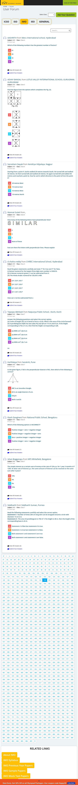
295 (31, 614)
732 (54, 707)
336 (72, 621)
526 (63, 662)
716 (54, 703)
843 (49, 731)
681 (40, 696)
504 (36, 659)
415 (67, 638)
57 (68, 563)
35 (57, 559)
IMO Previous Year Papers (18, 765)
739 (13, 710)
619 (49, 683)
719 (67, 703)
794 (45, 720)
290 (8, 614)
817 (4, 727)
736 (72, 707)
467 (13, 652)
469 (22, 652)
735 (67, 707)
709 (22, 703)
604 (54, 679)
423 (31, 642)
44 (18, 563)
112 (70, 573)
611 (13, 683)
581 (22, 676)
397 (58, 635)
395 (49, 635)
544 (72, 666)
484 (17, 655)
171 (49, 587)
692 (17, 700)
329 (40, 621)
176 (72, 587)
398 (63, 635)
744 (36, 710)
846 (63, 731)
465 (4, 652)
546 (8, 669)
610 (8, 683)
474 (45, 652)
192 (72, 590)
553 (40, 669)
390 (26, 635)
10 (34, 556)
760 (36, 714)
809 (40, 724)
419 (13, 642)
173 (58, 587)
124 (54, 577)
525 (58, 662)
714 (45, 703)
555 (49, 669)
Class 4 (22, 40)
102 (24, 573)
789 (22, 720)
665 (40, 693)
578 (8, 676)
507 (49, 659)
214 (26, 597)
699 (49, 700)
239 (67, 601)
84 (26, 570)
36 (60, 559)
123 (49, 577)
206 (63, 594)
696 (36, 700)
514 (8, 662)
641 (4, 690)
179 (13, 590)
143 (67, 580)
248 (36, 604)
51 (45, 563)
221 (58, 597)
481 (4, 655)
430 (63, 642)
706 (8, 703)
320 (72, 618)
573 (58, 672)
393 (40, 635)
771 (13, 717)
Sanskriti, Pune (28, 362)
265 (40, 607)
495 (67, 655)
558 (63, 669)
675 (13, 696)
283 (49, 611)
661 (22, 693)
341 (22, 625)
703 (67, 700)
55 (60, 563)
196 (17, 594)
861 (58, 734)
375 (31, 631)
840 (36, 731)
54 (57, 563)
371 (13, 631)
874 (45, 738)
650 (45, 690)
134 (26, 580)
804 (17, 724)
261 (22, 607)
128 (72, 577)
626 (8, 686)
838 (26, 731)
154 (45, 583)
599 (31, 679)
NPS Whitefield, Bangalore (39, 459)
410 (45, 638)
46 (26, 563)
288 (72, 611)
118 (26, 577)
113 (4, 577)
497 (4, 659)
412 (54, 638)
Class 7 (22, 314)
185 (40, 590)
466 (8, 652)
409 (40, 638)
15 (54, 556)
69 (41, 566)
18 (65, 556)
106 (42, 573)
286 (63, 611)
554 (45, 669)
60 (7, 566)
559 (67, 669)
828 (54, 727)
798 (63, 720)
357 (22, 628)
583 (31, 676)
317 (58, 618)
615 (31, 683)
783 (67, 717)
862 (63, 734)
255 (67, 604)
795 (49, 720)
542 (63, 666)
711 (31, 703)
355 (13, 628)
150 (26, 583)
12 (42, 556)
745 (40, 710)
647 (31, 690)
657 (4, 693)
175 (67, 587)
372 (17, 631)
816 (72, 724)
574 (63, 672)
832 (72, 727)
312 (36, 618)
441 (40, 645)
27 (26, 559)
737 (4, 710)
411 (49, 638)
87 (38, 570)
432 (72, 642)
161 (4, 587)
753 (4, 714)
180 (17, 590)
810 (45, 724)
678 (26, 696)
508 (54, 659)
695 (31, 700)
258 (8, 607)
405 (22, 638)
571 (49, 672)
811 (49, 724)
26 (22, 559)
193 (4, 594)
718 (63, 703)
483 (13, 655)
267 (49, 607)
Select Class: (44, 14)
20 (73, 556)
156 (54, 583)
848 (72, 731)
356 (17, 628)
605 (58, 679)
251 (49, 604)
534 (26, 666)
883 (13, 741)
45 (22, 563)
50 (41, 563)
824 (36, 727)
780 (54, 717)
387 (13, 635)
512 (72, 659)
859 (49, 734)
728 (36, 707)
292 (17, 614)
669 (58, 693)
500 (17, 659)
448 (72, 645)
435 (13, 645)
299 (49, 614)
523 (49, 662)
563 (13, 672)
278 (26, 611)
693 (22, 700)
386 (8, 635)
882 (8, 741)
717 (58, 703)
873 (40, 738)
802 (8, 724)
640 (72, 686)
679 (31, 696)
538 (45, 666)
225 (4, 601)
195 (13, 594)
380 (54, 631)
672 (72, 693)
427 (49, 642)
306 (8, 618)
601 (40, 679)
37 (64, 559)
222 (63, 597)
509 (58, 659)
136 (36, 580)
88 (41, 570)
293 (22, 614)
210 (8, 597)
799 (67, 720)
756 (17, 714)
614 (26, 683)
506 (45, 659)
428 (54, 642)
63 (18, 566)
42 (11, 563)
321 (4, 621)
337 (4, 625)
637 (58, 686)
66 (30, 566)
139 (49, 580)
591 (67, 676)
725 (22, 707)
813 (58, 724)
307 (13, 618)
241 (4, 604)
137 (40, 580)
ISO (15, 21)
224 (72, 597)
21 (3, 559)
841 (40, 731)
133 (22, 580)
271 (67, 607)
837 (22, 731)
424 (36, 642)
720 (72, 703)
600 (36, 679)
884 (17, 741)
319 (67, 618)
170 (45, 587)
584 (36, 676)
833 (4, 731)
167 (31, 587)
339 (13, 625)
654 (63, 690)
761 (40, 714)
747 (49, 710)
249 (40, 604)
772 (17, 717)
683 (49, 696)
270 (63, 607)
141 (58, 580)
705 (4, 703)
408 (36, 638)
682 (45, 696)
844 (54, 731)
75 (64, 566)
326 (26, 621)
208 (72, 594)
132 (17, 580)
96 (72, 570)
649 (40, 690)
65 (26, 566)
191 (67, 590)
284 (54, 611)
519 (31, 662)
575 (67, 672)
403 (13, 638)
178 (8, 590)
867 (13, 738)
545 (4, 669)
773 (22, 717)
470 (26, 652)
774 (26, 717)
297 (40, 614)
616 (36, 683)
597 (22, 679)
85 (30, 570)
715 (49, 703)
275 (13, 611)
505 (40, 659)
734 (63, 707)
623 (67, 683)
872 (36, 738)
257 (4, 607)
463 (67, 649)
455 (31, 649)
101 (20, 573)
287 (67, 611)
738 (8, 710)
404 (17, 638)
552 (36, 669)
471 (31, 652)
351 (67, 625)
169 (40, 587)
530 (8, 666)
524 (54, 662)
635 (49, 686)
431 (67, 642)
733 (58, 707)
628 (17, 686)
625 (4, 686)
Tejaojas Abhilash (15, 312)
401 (4, 638)
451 (13, 649)
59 (3, 566)
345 (40, 625)
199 (31, 594)
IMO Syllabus (10, 760)
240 (72, 601)
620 (54, 683)
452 (17, 649)
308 (17, 618)
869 (22, 738)
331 (49, 621)
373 (22, 631)
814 (63, 724)
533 (22, 666)
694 (26, 700)
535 (31, 666)
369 (4, 631)
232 (36, 601)
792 (36, 720)
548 (17, 669)
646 (26, 690)
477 (58, 652)
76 (68, 566)
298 (45, 614)
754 (8, 714)
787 (13, 720)
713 (40, 703)
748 (54, 710)
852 (17, 734)
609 (4, 683)
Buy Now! (71, 783)
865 (4, 738)
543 (67, 666)
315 (49, 618)
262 (26, 607)
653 (58, 690)
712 (36, 703)
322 (8, 621)
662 (26, 693)
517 (22, 662)
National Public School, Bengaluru (42, 417)
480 (72, 652)
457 (40, 649)
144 (72, 580)
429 (58, 642)
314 (45, 618)
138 (45, 580)
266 (45, 607)
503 (31, 659)
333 (58, 621)
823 (31, 727)
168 (36, 587)
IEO (33, 21)
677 (22, 696)
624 (72, 683)
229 (22, 601)
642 (8, 690)
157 (58, 583)
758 (26, 714)
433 (4, 645)
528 (72, 662)
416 (72, 638)
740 (17, 710)
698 (45, 700)
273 (4, 611)
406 (26, 638)
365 (58, 628)
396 (54, 635)
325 (22, 621)
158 (63, 583)
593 (4, 679)
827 (49, 727)
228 (17, 601)
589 (58, 676)
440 (36, 645)
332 (54, 621)
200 (36, 594)
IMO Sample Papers (14, 770)
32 (45, 559)
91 (53, 570)
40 (3, 563)
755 (13, 714)
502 (26, 659)
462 (63, 649)
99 (11, 573)
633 (40, 686)
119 (31, 577)
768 (72, 714)
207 (67, 594)
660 (17, 693)
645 (22, 690)
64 (22, 566)
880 (72, 738)
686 (63, 696)
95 (68, 570)
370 (8, 631)
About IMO (9, 754)
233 (40, 601)
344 (36, 625)
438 (26, 645)
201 (40, 594)
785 (4, 720)
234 (45, 601)
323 (13, 621)
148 (17, 583)
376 (36, 631)
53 (53, 563)
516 (17, 662)
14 (50, 556)
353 (4, 628)
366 (63, 628)
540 (54, 666)
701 (58, 700)
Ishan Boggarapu (15, 459)
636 (54, 686)
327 (31, 621)
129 (4, 580)
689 (4, 700)
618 (45, 683)
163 (13, 587)
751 (67, 710)
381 (58, 631)
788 (17, 720)
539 (49, 666)
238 (63, 601)
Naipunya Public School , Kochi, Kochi (44, 312)
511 (67, 659)
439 (31, 645)
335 (67, 621)
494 (63, 655)
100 (15, 573)
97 (3, 573)
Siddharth (11, 505)
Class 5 (22, 84)
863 (67, 734)
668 (54, 693)
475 (49, 652)
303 (67, 614)
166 (26, 587)
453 (22, 649)
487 (31, 655)
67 (34, 566)
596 (17, 679)
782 (63, 717)
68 (38, 566)
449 (4, 649)
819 (13, 727)
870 (26, 738)
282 (45, 611)
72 (53, 566)
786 (8, 720)
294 (26, 614)
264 (36, 607)
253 (58, 604)
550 (26, 669)
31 (41, 559)
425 (40, 642)
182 (26, 590)
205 (58, 594)
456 (36, 649)
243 (13, 604)
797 (58, 720)
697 (40, 700)
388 (17, 635)
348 (54, 625)
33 (49, 559)
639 (67, 686)
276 (17, 611)
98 (7, 573)
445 (58, 645)
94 (64, 570)
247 (31, 604)
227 (13, 601)
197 (22, 594)
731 (49, 707)
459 (49, 649)
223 (67, 597)
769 (4, 717)
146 (8, 583)
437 (22, 645)
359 (31, 628)
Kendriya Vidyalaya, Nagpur (40, 164)
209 (4, 597)
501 (22, 659)
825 (40, 727)
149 (22, 583)
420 (17, 642)
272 (72, 607)
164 (17, 587)
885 (22, 741)
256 (72, 604)
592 (72, 676)
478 (63, 652)
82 (18, 570)
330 (45, 621)
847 (67, 731)
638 (63, 686)
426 (45, 642)
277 (22, 611)
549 (22, 669)
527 (67, 662)
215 (31, 597)
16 (57, 556)
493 (58, 655)
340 (17, 625)
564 (17, 672)
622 (63, 683)
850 (8, 734)
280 (36, 611)
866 (8, 738)
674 (8, 696)
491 (49, 655)
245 (22, 604)
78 (3, 570)
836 (17, 731)
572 (54, 672)
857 (40, 734)
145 (4, 583)
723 (13, 707)
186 (45, 590)
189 (58, 590)
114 (8, 577)
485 (22, 655)
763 (49, 714)
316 (54, 618)
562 (8, 672)
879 (67, 738)
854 (26, 734)
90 (49, 570)
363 (49, 628)
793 (40, 720)
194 (8, 594)
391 (31, 635)
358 (26, 628)
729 (40, 707)
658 (8, 693)
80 (11, 570)
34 (53, 559)
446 (63, 645)
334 (63, 621)
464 (72, 649)
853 (22, 734)
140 (54, 580)
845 (58, 731)
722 (8, 707)
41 (7, 563)
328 (36, 621)
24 (15, 559)
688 (72, 696)
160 (72, 583)
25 (18, 559)
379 (49, 631)
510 (63, 659)
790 (26, 720)
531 (13, 666)
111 (65, 573)
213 (22, 597)
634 (45, 686)
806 (26, 724)
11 (38, 556)
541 (58, 666)
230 (26, 601)
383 (67, 631)
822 (26, 727)
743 (31, 710)
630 (26, 686)
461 (58, 649)
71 (49, 566)
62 (15, 566)
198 (26, 594)
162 (8, 587)
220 (54, 597)
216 (36, 597)
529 (4, 666)
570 (45, 672)
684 (54, 696)
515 (13, 662)
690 (8, 700)
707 (13, 703)
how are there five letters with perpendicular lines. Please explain (41, 234)
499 (13, 659)
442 (45, 645)
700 (54, 700)
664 (36, 693)
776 (36, 717)
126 (63, 577)
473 (40, 652)
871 (31, 738)
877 (58, 738)
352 (72, 625)
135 (31, 580)
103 (29, 573)
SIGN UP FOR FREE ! (70, 3)
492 (54, 655)
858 (45, 734)
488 (36, 655)
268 (54, 607)
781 (58, 717)
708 (17, 703)
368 (72, 628)
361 (40, 628)
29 (34, 559)
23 (11, 559)
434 (8, 645)
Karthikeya (12, 362)
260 (17, 607)
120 (36, 577)
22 (7, 559)
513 (4, 662)
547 (13, 669)
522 (45, 662)
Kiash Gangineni (14, 417)
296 (36, 614)
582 (26, 676)
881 (4, 741)
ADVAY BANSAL (14, 79)
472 (36, 652)
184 (36, 590)
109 (56, 573)
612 (17, 683)
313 (40, 618)
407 (31, 638)
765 (58, 714)
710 (26, 703)
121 (40, 577)
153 (40, 583)
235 (49, 601)
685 (58, 696)
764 (54, 714)
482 (8, 655)
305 (4, 618)
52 (49, 563)
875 (49, 738)
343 (31, 625)
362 (45, 628)
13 (46, 556)
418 (8, 642)
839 (31, 731)
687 (67, 696)
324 (17, 621)
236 (54, 601)
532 (17, 666)
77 (72, 566)
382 (63, 631)
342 (26, 625)
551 (31, 669)
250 (45, 604)
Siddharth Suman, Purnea (32, 505)
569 (40, 672)
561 (4, 672)
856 (36, 734)
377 (40, 631)
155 (49, 583)
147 (13, 583)
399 (67, 635)
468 (17, 652)
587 (49, 676)
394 (45, 635)
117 (22, 577)
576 (72, 672)
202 (45, 594)
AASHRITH (12, 37)
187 (49, 590)
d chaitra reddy (14, 261)
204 (54, 594)
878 (63, 738)
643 (13, 690)
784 (72, 717)
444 (54, 645)
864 (72, 734)
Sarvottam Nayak (15, 164)
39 (72, 559)
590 (63, 676)
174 (63, 587)
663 (31, 693)
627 (13, 686)
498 (8, 659)
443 (49, 645)
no (41, 333)
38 (68, 559)
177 (4, 590)
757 (22, 714)
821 (22, 727)
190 (63, 590)
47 (30, 563)
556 (54, 669)
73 (57, 566)
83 (22, 570)
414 (63, 638)
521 (40, 662)
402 (8, 638)
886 (26, 741)
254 (63, 604)
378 (45, 631)
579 (13, 676)
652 (54, 690)
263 (31, 607)
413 (58, 638)
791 (31, 720)
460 (54, 649)
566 (26, 672)
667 (49, 693)
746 (45, 710)
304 (72, 614)
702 (63, 700)
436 (17, 645)
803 (13, 724)
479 (67, 652)
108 (52, 573)
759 (31, 714)
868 (17, 738)
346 (45, 625)
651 (49, 690)
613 (22, 683)
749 (58, 710)
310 (26, 618)
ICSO (6, 21)
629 (22, 686)
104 (33, 573)
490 (45, 655)
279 (31, 611)
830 (63, 727)
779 (49, 717)
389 (22, 635)
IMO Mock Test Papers (16, 776)
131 (13, 580)
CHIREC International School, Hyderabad (44, 261)
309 (22, 618)
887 (31, 741)
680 (36, 696)
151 (31, 583)
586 (45, 676)
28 (30, 559)
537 (40, 666)
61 (11, 566)
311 (31, 618)
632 (36, 686)
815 (67, 724)
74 (60, 566)
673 (4, 696)
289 (4, 614)
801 (4, 724)
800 (72, 720)
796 (54, 720)
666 (45, 693)
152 (36, 583)
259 (13, 607)
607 (67, 679)
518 (26, 662)
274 (8, 611)
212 (17, 597)
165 (22, 587)
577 (4, 676)
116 (17, 577)
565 (22, 672)
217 (40, 597)
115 (13, 577)
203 (49, 594)
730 (45, 707)
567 (31, 672)
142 (63, 580)
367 (67, 628)
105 (38, 573)
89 (45, 570)
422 (26, 642)
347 (49, 625)
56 (64, 563)
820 (17, 727)
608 (72, 679)
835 (13, 731)
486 (26, 655)
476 (54, 652)
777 (40, 717)
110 (61, 573)
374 (26, 631)
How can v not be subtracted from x (41, 283)
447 (67, 645)
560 (72, 669)
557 (58, 669)
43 (15, 563)
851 (13, 734)
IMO (24, 21)
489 (40, 655)
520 (36, 662)
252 (54, 604)
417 (4, 642)
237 (58, 601)
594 (8, 679)
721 (4, 707)
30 (38, 559)
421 (22, 642)
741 (22, 710)
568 (36, 672)
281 (40, 611)
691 (13, 700)
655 (67, 690)
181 (22, 590)
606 (63, 679)
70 (45, 566)
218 (45, 597)
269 (58, 607)
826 (45, 727)
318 (63, 618)
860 (54, 734)
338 (8, 625)
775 (31, 717)
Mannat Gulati (13, 212)
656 (72, 690)
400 (72, 635)
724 (17, 707)
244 (17, 604)
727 (31, 707)
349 (58, 625)
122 (45, 577)
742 (26, 710)
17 (61, 556)
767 (67, 714)
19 (69, 556)
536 (36, 666)
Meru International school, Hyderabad (39, 37)
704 (72, 700)
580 (17, 676)
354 (8, 628)
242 (8, 604)
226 (8, 601)
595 (13, 679)
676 (17, 696)
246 (26, 604)
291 (13, 614)
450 (8, 649)
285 (58, 611)
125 (58, 577)
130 (8, 580)
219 (49, 597)
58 (72, 563)
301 (58, 614)
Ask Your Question (66, 14)
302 (63, 614)
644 (17, 690)
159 (67, 583)
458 (45, 649)
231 (31, 601)
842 (45, 731)
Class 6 (22, 166)
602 (45, 679)
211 (13, 597)
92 (57, 570)
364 (54, 628)
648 (36, 690)
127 (67, 577)
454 (26, 649)
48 (34, 563)
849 (4, 734)
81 (15, 570)
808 (36, 724)
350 (63, 625)
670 (63, 693)
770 (8, 717)
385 (4, 635)
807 (31, 724)
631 (31, 686)
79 (7, 570)
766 (63, 714)
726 (26, 707)
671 (67, 693)
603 (49, 679)
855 (31, 734)
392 (36, 635)
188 (54, 590)
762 (45, 714)
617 (40, 683)
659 (13, 693)
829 (58, 727)
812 (54, 724)
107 (47, 573)
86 (34, 570)
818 (8, 727)
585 (40, 676)
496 (72, 655)
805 (22, 724)
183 (31, 590)
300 (54, 614)
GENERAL (44, 21)
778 (45, 717)
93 (60, 570)
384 (72, 631)
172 (54, 587)
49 (38, 563)
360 (36, 628)
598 (26, 679)
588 (54, 676)
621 (58, 683)
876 (54, 738)
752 (72, 710)
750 (63, 710)
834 (8, 731)
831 (67, 727)
